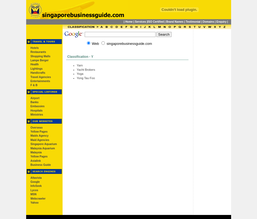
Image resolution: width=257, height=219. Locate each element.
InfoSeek (36, 185)
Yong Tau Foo (86, 78)
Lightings (36, 68)
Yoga (80, 73)
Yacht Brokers (86, 69)
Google (35, 181)
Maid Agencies (39, 140)
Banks (34, 102)
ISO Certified (156, 21)
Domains (208, 21)
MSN (33, 194)
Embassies (37, 106)
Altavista (36, 177)
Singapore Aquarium (43, 144)
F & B (33, 85)
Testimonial (193, 21)
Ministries (36, 114)
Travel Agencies (40, 77)
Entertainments (40, 81)
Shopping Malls (40, 56)
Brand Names (174, 21)
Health (34, 64)
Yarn (80, 65)
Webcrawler (38, 198)
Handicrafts (37, 72)
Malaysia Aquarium (42, 148)
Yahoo (34, 202)
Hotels (34, 47)
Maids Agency (39, 135)
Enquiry (222, 21)
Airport (34, 98)
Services (140, 21)
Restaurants (38, 51)
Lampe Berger (39, 60)
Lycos (34, 190)
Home (129, 21)
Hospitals (36, 110)
